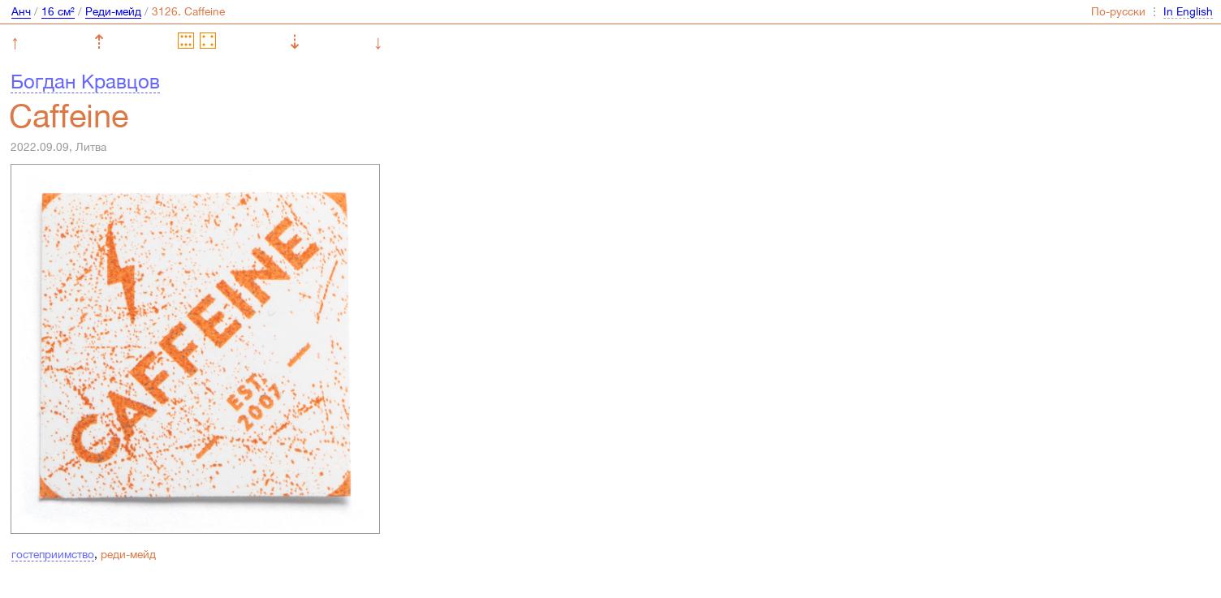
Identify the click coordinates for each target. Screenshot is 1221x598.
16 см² (58, 11)
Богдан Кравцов (85, 81)
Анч (21, 11)
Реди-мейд (113, 11)
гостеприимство (52, 554)
